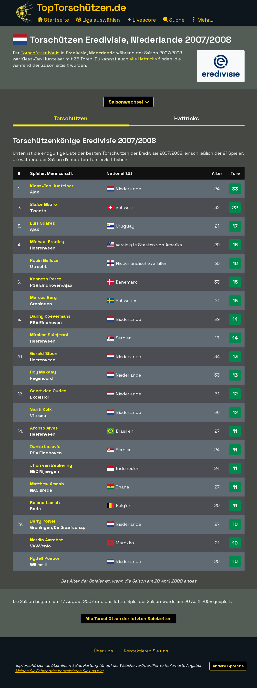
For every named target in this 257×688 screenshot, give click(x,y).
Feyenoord (41, 378)
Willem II (38, 564)
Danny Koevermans (50, 316)
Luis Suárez (42, 223)
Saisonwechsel (129, 102)
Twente (38, 210)
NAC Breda (41, 490)
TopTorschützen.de (81, 7)
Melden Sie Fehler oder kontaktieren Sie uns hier (59, 670)
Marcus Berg (43, 297)
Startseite (53, 20)
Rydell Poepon (45, 558)
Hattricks (186, 118)
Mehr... (202, 20)
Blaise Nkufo (43, 204)
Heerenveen (42, 248)
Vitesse (38, 415)
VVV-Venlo (40, 546)
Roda (35, 508)
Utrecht (38, 266)
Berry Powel (42, 521)
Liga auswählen (98, 20)
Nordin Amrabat (46, 540)
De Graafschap (69, 527)
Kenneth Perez (45, 279)
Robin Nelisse (44, 260)
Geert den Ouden (48, 390)
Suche (173, 20)
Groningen (41, 303)
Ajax (34, 192)
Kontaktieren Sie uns (146, 651)
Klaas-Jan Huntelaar (51, 186)
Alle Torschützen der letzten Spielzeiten (128, 618)
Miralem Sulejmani (49, 334)
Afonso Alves (44, 428)
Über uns (103, 651)
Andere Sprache (228, 666)
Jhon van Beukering (51, 465)
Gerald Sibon (43, 353)
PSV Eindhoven (46, 285)
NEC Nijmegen (44, 471)
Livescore (141, 20)
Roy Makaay (43, 372)
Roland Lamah (45, 502)
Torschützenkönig (40, 53)
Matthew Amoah (47, 484)
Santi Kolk (41, 409)
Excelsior (39, 397)
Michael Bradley (47, 241)
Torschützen (70, 118)
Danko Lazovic (45, 446)
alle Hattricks (143, 59)
